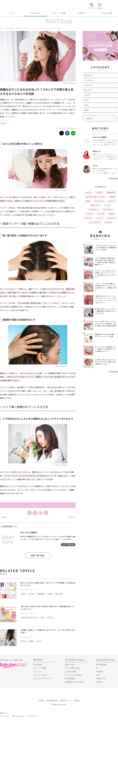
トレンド (111, 201)
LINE (98, 675)
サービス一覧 (4, 716)
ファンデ (99, 218)
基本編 (112, 197)
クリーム (49, 617)
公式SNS (81, 13)
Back (4, 517)
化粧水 (50, 594)
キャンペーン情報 (59, 13)
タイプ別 (108, 222)
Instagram (99, 671)
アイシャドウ (99, 201)
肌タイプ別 (59, 594)
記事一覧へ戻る (38, 555)
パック (38, 641)
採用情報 (77, 700)
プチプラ (90, 214)
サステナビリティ (32, 716)
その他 (86, 110)
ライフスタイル (95, 222)
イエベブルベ (107, 210)
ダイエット (111, 218)
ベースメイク (89, 80)
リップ (107, 205)
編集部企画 (41, 594)
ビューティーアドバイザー (43, 678)
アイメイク (88, 85)
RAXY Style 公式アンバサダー (29, 617)
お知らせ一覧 (69, 665)
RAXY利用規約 (70, 678)
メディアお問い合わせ (72, 668)
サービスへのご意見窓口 (73, 675)
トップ (11, 13)
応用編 (31, 641)
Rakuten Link (100, 678)
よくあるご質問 (106, 13)
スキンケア (9, 120)
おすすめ (31, 594)
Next (71, 517)
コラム (86, 105)
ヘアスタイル (93, 210)
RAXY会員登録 (101, 665)
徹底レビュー (95, 205)
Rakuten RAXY (10, 5)
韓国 (87, 201)
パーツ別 (101, 214)
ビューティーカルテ (40, 675)
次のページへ (37, 505)
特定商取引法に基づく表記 (74, 682)
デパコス (88, 218)
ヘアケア (87, 95)
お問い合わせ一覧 (17, 716)
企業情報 (41, 700)
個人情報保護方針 (52, 700)
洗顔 (42, 617)
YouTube (99, 682)
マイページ (37, 671)
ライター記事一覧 (68, 545)
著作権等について (66, 700)
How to (3, 123)
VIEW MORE (113, 178)
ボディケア (88, 90)
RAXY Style (35, 13)
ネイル (86, 100)
